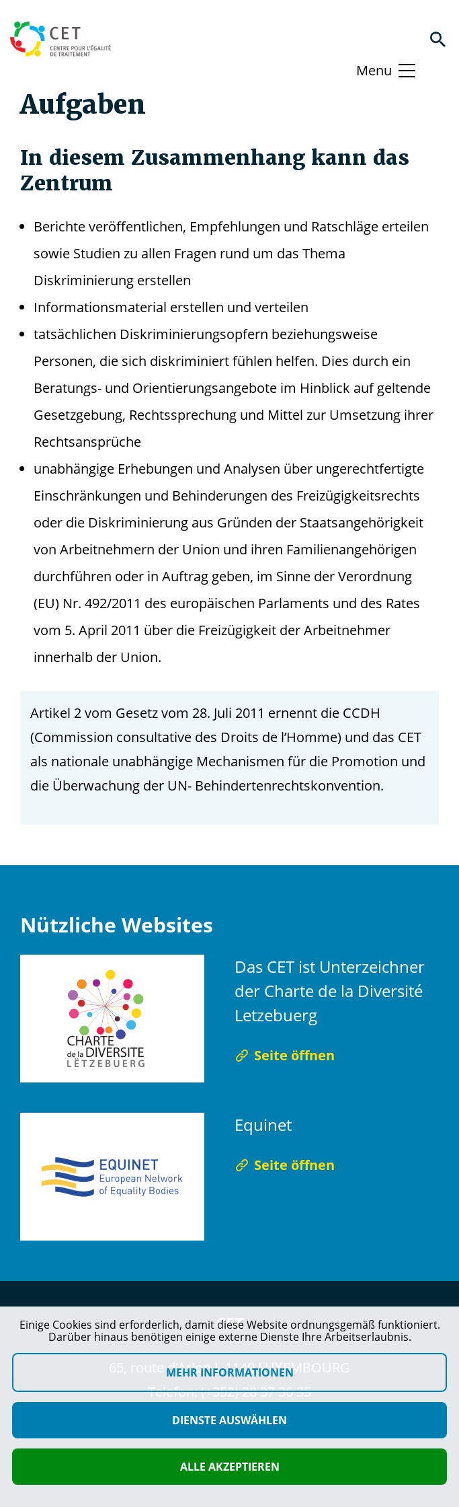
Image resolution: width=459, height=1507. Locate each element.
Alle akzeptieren (230, 1466)
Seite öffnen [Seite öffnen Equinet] (285, 1165)
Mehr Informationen (230, 1372)
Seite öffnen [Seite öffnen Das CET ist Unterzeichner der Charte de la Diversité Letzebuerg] (285, 1055)
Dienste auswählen (229, 1420)
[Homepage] (60, 39)
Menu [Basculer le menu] (374, 70)
